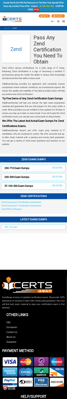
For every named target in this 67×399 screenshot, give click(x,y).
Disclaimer (11, 327)
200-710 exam (11, 227)
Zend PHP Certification (11, 209)
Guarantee (11, 342)
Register (58, 16)
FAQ (8, 322)
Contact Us (11, 332)
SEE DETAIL (57, 168)
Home (6, 28)
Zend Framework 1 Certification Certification (21, 206)
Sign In (44, 16)
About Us (11, 337)
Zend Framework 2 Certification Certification (21, 202)
